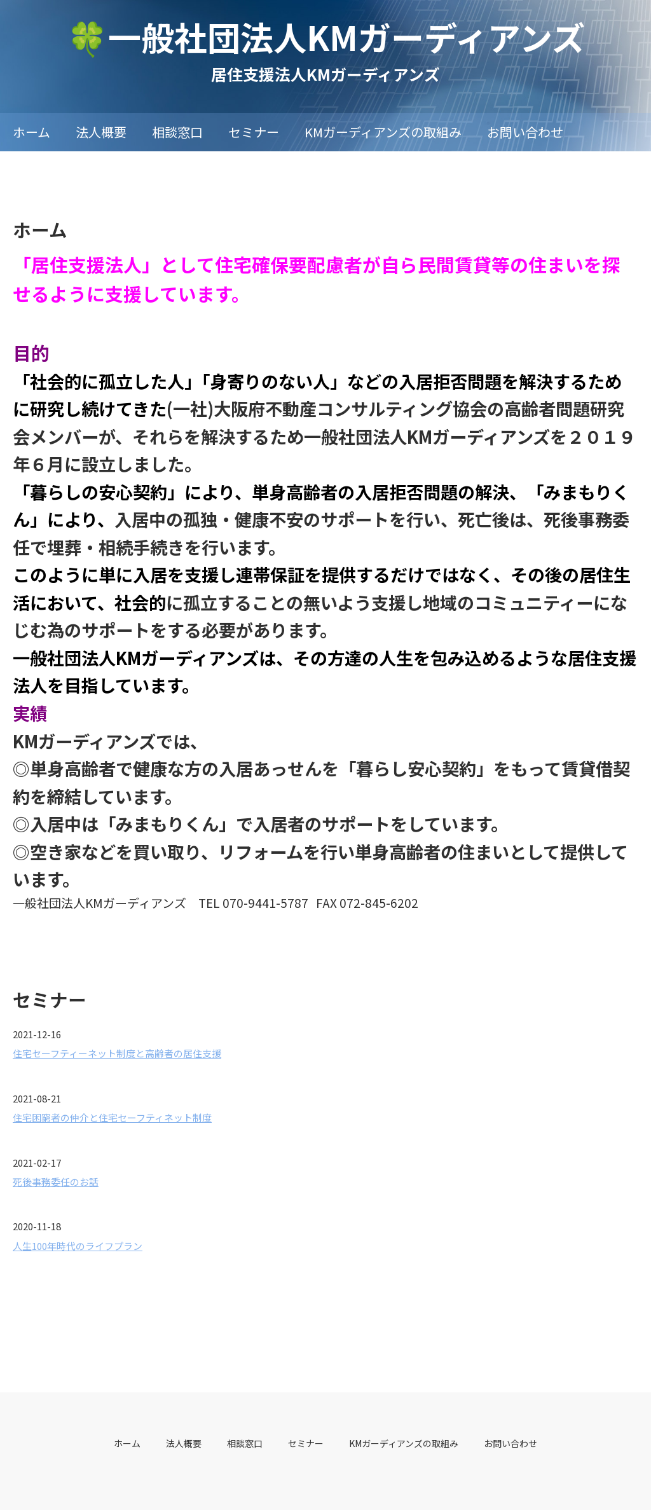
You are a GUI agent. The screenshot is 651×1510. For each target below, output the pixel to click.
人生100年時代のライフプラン (77, 1246)
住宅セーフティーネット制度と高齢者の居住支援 (117, 1053)
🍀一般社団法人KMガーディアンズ (326, 36)
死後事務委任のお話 (56, 1181)
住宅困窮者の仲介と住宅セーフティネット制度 (112, 1117)
